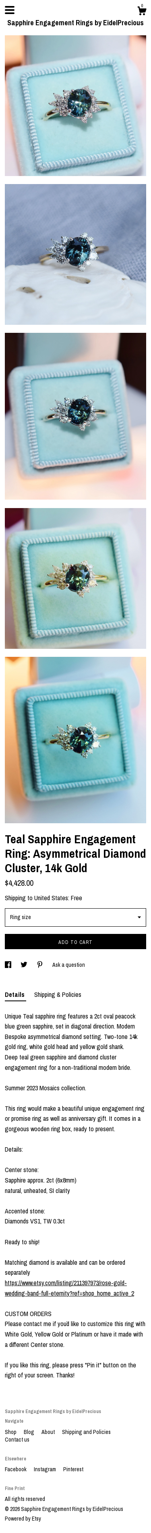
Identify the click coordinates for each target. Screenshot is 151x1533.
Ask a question (68, 964)
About (48, 1432)
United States (51, 897)
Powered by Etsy (23, 1518)
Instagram (45, 1469)
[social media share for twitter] (25, 964)
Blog (29, 1432)
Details (15, 994)
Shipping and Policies (86, 1432)
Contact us (17, 1439)
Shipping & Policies (57, 994)
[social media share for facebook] (8, 964)
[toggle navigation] (9, 10)
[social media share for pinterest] (40, 964)
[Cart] (141, 12)
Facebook (16, 1469)
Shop (11, 1432)
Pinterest (73, 1469)
